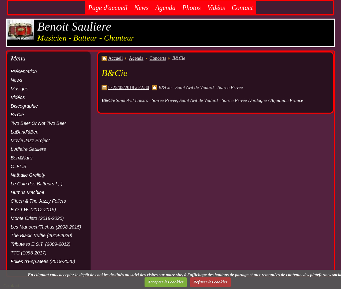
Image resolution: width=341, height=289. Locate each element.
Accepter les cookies (166, 281)
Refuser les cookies (210, 281)
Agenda (165, 7)
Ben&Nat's (22, 157)
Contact (242, 7)
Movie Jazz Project (30, 140)
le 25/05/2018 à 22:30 (128, 87)
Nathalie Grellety (28, 175)
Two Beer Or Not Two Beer (38, 123)
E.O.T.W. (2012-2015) (33, 209)
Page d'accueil (108, 7)
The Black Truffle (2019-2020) (41, 235)
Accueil (115, 58)
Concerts (158, 58)
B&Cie (17, 114)
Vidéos (216, 7)
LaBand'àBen (25, 132)
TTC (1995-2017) (28, 252)
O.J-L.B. (19, 166)
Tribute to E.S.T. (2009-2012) (41, 244)
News (141, 7)
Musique (19, 88)
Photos (191, 7)
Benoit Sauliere (74, 26)
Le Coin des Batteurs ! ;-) (37, 183)
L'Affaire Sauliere (28, 149)
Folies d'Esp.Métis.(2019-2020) (43, 261)
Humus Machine (27, 192)
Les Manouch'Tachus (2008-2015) (46, 227)
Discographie (24, 106)
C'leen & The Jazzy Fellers (38, 201)
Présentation (24, 71)
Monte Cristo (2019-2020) (37, 218)
